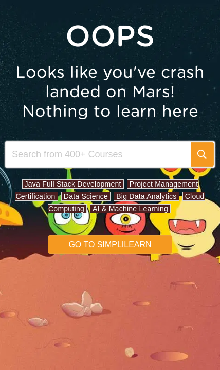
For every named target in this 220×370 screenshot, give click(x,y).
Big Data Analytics (146, 196)
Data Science (86, 196)
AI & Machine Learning (130, 209)
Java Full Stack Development (73, 184)
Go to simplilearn (109, 244)
